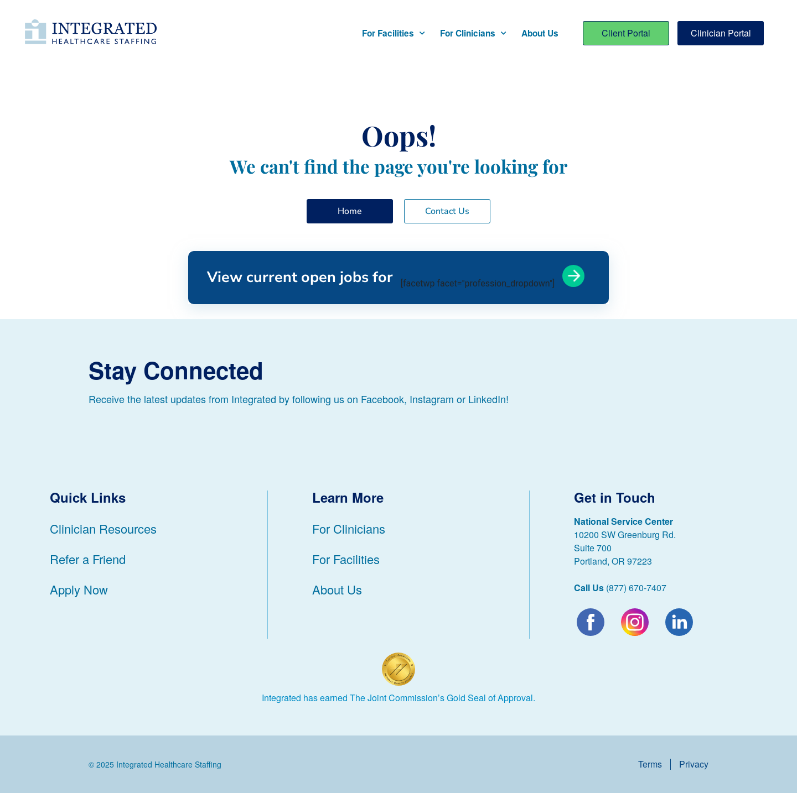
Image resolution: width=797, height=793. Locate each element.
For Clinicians (473, 33)
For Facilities (393, 33)
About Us (539, 33)
